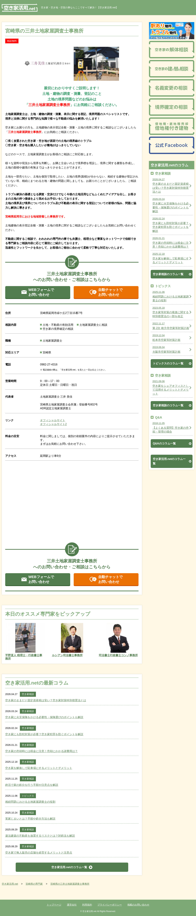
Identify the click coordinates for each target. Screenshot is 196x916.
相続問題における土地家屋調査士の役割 (30, 801)
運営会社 (72, 904)
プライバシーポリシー (109, 904)
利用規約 (87, 904)
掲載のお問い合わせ (138, 904)
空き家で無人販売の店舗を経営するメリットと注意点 (38, 852)
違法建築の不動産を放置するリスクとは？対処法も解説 (40, 835)
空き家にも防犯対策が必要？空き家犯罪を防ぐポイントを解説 (44, 734)
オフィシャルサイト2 (53, 424)
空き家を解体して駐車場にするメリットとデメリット (38, 768)
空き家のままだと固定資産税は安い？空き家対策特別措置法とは (45, 700)
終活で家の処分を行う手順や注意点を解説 (31, 784)
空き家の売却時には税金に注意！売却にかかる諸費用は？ (41, 751)
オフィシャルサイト (52, 420)
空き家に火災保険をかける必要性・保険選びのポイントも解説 (44, 717)
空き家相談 (28, 694)
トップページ (54, 904)
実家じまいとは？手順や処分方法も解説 (30, 818)
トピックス (28, 795)
